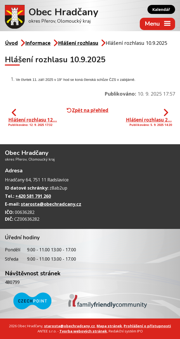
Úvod (11, 43)
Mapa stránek (109, 325)
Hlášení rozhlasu (78, 43)
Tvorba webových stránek (83, 331)
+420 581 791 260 (33, 196)
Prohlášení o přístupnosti (147, 325)
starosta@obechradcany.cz (51, 204)
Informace (38, 43)
